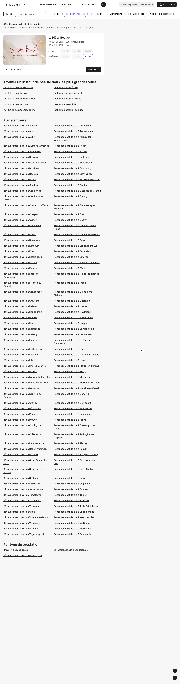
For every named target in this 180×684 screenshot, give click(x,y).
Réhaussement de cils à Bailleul (70, 151)
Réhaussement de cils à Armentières (73, 131)
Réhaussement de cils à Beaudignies (22, 555)
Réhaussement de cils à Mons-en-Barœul (25, 382)
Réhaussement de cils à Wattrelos (72, 523)
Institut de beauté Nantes (67, 98)
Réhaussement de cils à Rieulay (70, 443)
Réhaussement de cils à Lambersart (73, 334)
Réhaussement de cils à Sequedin (72, 483)
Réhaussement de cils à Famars (20, 268)
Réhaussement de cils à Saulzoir (20, 478)
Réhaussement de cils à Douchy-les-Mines (77, 234)
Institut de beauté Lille (66, 87)
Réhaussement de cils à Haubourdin (22, 312)
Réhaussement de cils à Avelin (70, 145)
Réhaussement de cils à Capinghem (22, 190)
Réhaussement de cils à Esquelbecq (22, 257)
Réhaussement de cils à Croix (70, 214)
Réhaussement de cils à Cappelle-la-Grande (77, 190)
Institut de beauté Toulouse (68, 109)
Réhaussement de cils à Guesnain (72, 300)
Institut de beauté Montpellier (19, 98)
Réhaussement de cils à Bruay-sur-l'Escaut (77, 179)
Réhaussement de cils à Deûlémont (22, 225)
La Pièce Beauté (59, 37)
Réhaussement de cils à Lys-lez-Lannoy (24, 365)
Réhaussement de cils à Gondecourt (22, 291)
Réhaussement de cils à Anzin (19, 131)
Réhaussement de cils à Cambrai (20, 185)
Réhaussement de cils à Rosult (70, 448)
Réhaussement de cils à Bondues (21, 168)
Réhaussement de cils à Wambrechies (74, 517)
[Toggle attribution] (177, 681)
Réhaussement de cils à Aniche (20, 125)
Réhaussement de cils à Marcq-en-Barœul (76, 365)
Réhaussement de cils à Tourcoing (21, 506)
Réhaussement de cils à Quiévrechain (23, 434)
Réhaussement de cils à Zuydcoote (72, 534)
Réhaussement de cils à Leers (70, 349)
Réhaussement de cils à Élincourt (21, 245)
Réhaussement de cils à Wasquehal (22, 523)
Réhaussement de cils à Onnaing (71, 393)
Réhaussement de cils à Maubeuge (72, 377)
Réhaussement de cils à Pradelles (21, 414)
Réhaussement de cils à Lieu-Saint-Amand (76, 354)
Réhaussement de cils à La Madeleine (74, 328)
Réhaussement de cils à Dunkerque (22, 240)
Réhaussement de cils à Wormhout (72, 528)
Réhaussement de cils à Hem (18, 323)
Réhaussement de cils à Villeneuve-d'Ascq (26, 517)
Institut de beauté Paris (66, 104)
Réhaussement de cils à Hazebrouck (73, 317)
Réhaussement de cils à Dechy (70, 219)
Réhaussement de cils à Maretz (20, 371)
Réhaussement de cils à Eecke (70, 240)
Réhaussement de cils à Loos (69, 360)
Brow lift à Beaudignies (15, 549)
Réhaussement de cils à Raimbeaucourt (24, 443)
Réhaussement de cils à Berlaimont (72, 157)
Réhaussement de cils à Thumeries (22, 500)
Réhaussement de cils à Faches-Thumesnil (77, 262)
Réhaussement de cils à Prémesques (73, 414)
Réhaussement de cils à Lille (18, 360)
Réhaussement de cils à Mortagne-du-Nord (77, 382)
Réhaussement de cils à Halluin (20, 306)
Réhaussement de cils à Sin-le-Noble (23, 489)
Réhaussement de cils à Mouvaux (21, 388)
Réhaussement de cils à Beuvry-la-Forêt (24, 162)
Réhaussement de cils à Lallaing (20, 334)
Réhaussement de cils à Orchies (20, 402)
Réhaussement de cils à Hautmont (72, 312)
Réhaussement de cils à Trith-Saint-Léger (76, 506)
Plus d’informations (12, 69)
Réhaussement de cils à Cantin (70, 185)
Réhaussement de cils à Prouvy (20, 419)
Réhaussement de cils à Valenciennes (74, 511)
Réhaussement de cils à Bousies (20, 173)
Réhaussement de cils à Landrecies (22, 340)
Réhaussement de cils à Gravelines (22, 300)
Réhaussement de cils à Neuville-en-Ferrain (77, 388)
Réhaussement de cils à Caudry (71, 196)
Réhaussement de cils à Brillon (19, 179)
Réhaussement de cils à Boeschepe (73, 162)
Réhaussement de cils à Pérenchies (22, 408)
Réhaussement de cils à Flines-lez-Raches (76, 273)
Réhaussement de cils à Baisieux (20, 157)
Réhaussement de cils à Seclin (70, 478)
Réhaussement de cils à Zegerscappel (23, 534)
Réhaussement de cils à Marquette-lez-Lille (26, 377)
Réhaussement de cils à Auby (19, 136)
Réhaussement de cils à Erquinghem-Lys (75, 245)
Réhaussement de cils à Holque (70, 323)
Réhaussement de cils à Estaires (71, 257)
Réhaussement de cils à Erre (18, 251)
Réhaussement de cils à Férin (69, 268)
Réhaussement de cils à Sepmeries (21, 483)
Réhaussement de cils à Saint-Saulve (73, 469)
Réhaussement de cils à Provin (70, 419)
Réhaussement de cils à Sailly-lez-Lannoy (76, 454)
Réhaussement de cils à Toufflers (71, 500)
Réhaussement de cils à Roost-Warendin (25, 448)
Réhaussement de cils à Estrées (20, 262)
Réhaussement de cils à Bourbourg (72, 168)
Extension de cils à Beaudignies (71, 549)
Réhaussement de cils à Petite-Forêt (73, 408)
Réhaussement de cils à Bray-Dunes (73, 173)
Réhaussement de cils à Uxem (19, 511)
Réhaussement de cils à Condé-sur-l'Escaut (26, 205)
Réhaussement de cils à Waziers (20, 528)
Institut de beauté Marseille (68, 93)
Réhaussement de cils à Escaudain (72, 251)
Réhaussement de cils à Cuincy (20, 219)
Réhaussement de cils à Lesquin (20, 354)
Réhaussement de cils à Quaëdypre (22, 425)
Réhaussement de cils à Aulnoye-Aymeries (26, 145)
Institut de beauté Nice (15, 104)
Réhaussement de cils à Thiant (70, 494)
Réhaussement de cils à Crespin (20, 214)
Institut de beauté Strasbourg (19, 109)
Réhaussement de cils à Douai (19, 234)
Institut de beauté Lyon (15, 93)
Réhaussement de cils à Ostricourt (72, 402)
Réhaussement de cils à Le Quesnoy (22, 349)
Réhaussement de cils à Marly (70, 371)
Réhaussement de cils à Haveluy (20, 317)
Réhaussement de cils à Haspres (71, 306)
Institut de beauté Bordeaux (18, 87)
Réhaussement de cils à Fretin (70, 282)
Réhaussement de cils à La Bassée (21, 328)
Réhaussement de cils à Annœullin (72, 125)
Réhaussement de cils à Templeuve (22, 494)
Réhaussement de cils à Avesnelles (22, 151)
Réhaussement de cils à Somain (71, 489)
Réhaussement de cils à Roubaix (20, 454)
